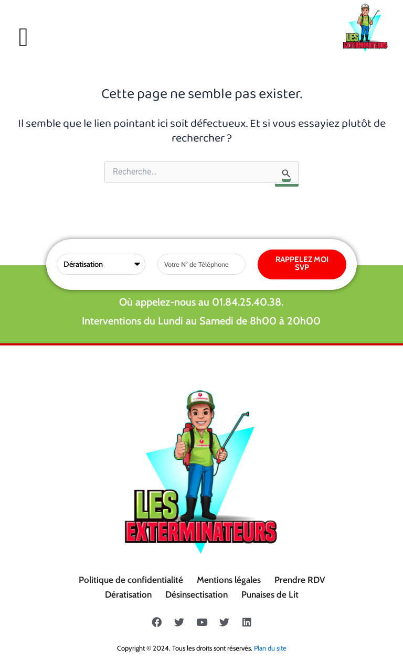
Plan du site (270, 648)
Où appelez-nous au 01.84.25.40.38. (201, 302)
